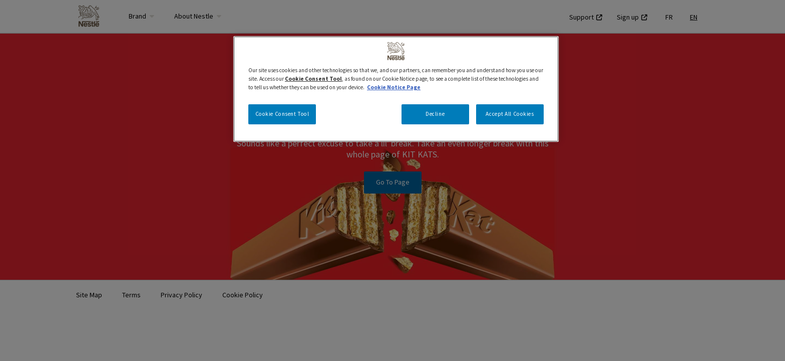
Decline (435, 113)
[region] (396, 89)
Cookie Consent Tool (313, 78)
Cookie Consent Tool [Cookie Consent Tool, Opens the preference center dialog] (282, 113)
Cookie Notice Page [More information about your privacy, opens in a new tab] (394, 87)
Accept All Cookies (510, 113)
